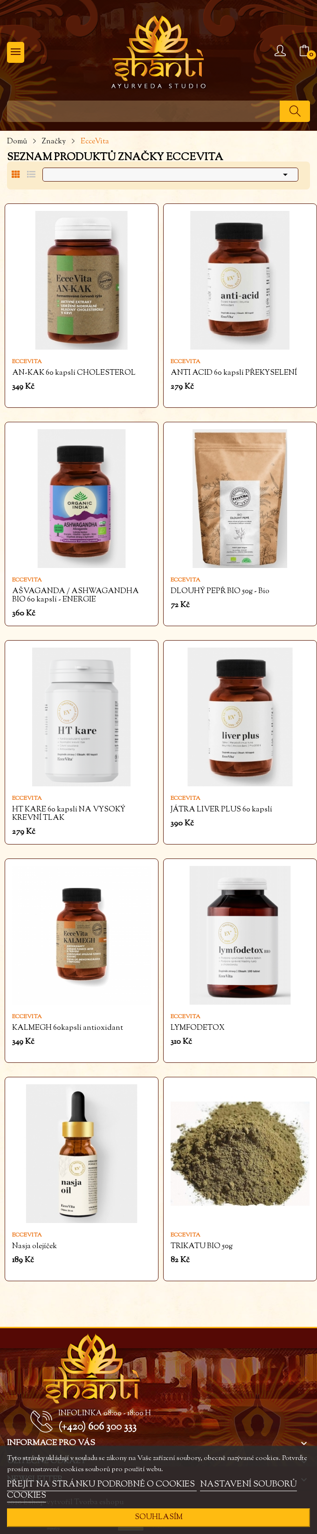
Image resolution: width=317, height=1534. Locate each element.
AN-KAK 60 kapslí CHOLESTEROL (74, 373)
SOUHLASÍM (159, 1517)
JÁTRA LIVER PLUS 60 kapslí (221, 810)
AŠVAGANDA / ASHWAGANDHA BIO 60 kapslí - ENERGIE (75, 596)
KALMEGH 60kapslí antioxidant (67, 1028)
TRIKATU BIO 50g (202, 1247)
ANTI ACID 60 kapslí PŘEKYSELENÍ (234, 373)
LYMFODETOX (198, 1028)
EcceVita (27, 362)
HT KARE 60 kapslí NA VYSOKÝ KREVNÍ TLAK (68, 814)
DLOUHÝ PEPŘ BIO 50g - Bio (220, 592)
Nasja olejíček (34, 1247)
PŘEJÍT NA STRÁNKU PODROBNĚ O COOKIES (102, 1485)
